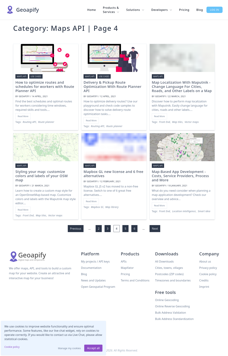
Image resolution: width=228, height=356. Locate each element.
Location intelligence (184, 211)
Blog (199, 10)
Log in (214, 9)
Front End (164, 122)
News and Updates (93, 280)
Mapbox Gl (97, 207)
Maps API (21, 76)
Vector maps (192, 122)
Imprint (204, 287)
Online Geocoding (167, 300)
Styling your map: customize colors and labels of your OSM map (41, 175)
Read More (23, 116)
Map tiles (177, 122)
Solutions (135, 10)
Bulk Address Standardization (174, 319)
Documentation (91, 268)
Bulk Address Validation (170, 313)
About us (205, 261)
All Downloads (164, 261)
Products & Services (111, 10)
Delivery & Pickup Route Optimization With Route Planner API (112, 86)
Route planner (46, 122)
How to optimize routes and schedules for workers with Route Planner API (44, 86)
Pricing (184, 10)
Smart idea (204, 211)
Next (155, 229)
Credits (204, 280)
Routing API (29, 122)
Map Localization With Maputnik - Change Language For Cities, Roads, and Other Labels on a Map (182, 86)
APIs (124, 261)
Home (91, 10)
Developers (161, 10)
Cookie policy (12, 346)
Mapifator (127, 268)
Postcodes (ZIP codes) (169, 274)
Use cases (36, 76)
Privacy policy (208, 268)
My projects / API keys (95, 261)
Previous (75, 229)
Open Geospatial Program (98, 287)
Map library (112, 207)
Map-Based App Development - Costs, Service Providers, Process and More (180, 175)
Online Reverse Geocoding (172, 306)
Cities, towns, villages (169, 268)
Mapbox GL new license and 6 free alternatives (113, 173)
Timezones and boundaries (173, 280)
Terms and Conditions (135, 280)
